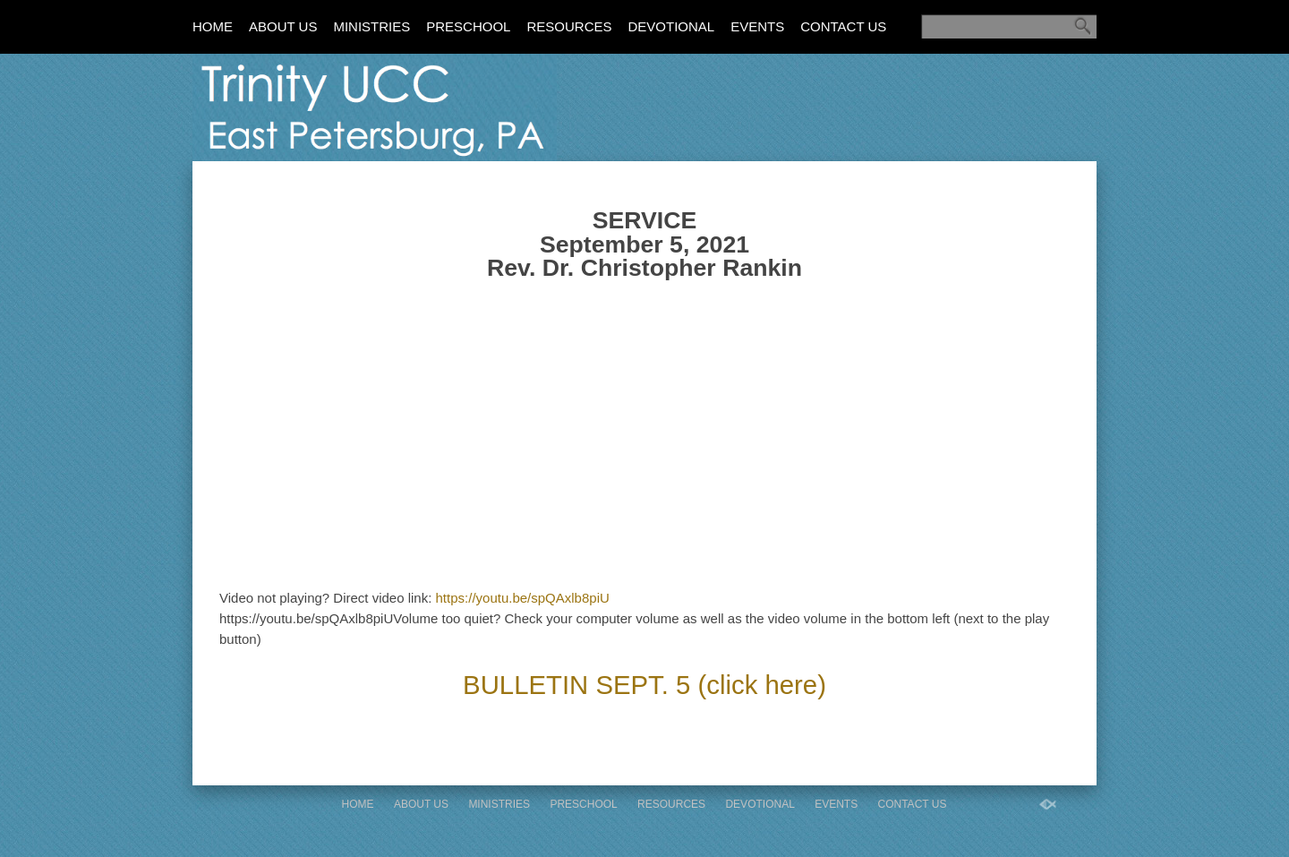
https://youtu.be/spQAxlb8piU (523, 597)
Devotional (670, 26)
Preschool (468, 26)
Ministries (371, 26)
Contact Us (843, 26)
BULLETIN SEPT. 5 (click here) (644, 684)
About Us (283, 26)
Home (212, 26)
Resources (568, 26)
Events (757, 26)
